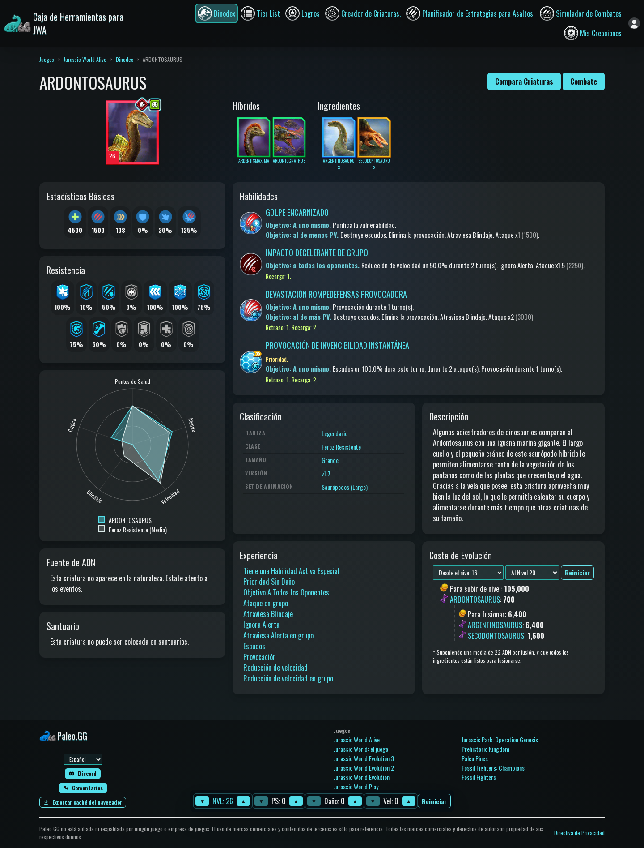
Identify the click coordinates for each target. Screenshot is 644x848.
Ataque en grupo (265, 603)
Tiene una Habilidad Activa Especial (291, 570)
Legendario (334, 433)
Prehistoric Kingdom (485, 749)
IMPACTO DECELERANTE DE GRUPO (317, 252)
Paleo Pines (475, 758)
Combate (583, 81)
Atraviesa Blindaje (268, 613)
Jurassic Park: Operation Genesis (500, 739)
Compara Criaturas (524, 81)
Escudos (254, 646)
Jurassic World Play (356, 786)
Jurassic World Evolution (362, 777)
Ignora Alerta (261, 624)
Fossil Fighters (479, 777)
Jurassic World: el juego (361, 749)
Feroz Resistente (341, 446)
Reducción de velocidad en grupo (288, 678)
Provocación (259, 656)
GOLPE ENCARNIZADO (297, 212)
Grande (330, 460)
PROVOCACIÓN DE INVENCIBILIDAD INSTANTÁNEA (337, 345)
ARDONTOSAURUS (475, 600)
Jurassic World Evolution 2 (364, 767)
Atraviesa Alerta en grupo (278, 635)
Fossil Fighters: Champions (493, 767)
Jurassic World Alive (85, 59)
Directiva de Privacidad (579, 832)
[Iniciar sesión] (634, 23)
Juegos (46, 59)
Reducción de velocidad (275, 667)
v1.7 (326, 473)
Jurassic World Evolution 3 (364, 758)
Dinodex (124, 59)
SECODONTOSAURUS (496, 635)
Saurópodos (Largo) (345, 487)
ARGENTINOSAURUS (495, 625)
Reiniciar (434, 801)
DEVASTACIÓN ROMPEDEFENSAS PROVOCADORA (336, 294)
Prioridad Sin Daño (269, 581)
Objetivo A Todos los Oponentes (286, 592)
